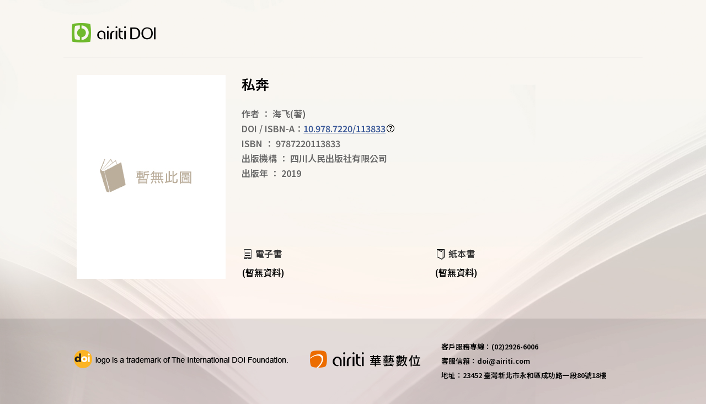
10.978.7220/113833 (344, 128)
